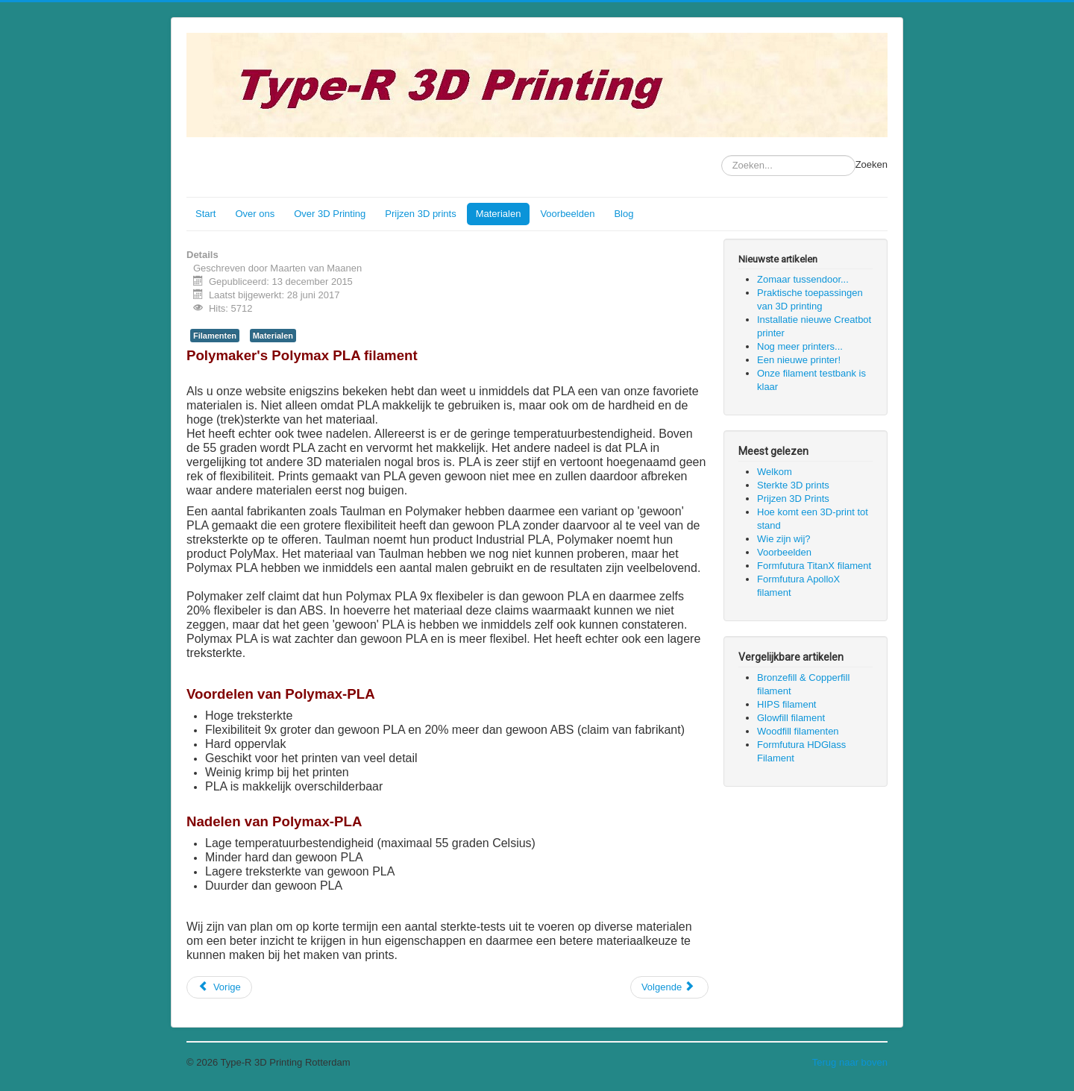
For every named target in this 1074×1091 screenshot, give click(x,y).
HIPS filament (786, 704)
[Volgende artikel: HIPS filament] (669, 987)
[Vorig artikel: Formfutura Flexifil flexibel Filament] (219, 987)
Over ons (254, 213)
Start (205, 213)
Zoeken (871, 164)
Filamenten (214, 335)
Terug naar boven (850, 1062)
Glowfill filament (791, 717)
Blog (623, 213)
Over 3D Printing (329, 213)
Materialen (498, 213)
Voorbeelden (567, 213)
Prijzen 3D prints (420, 213)
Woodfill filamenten (798, 731)
